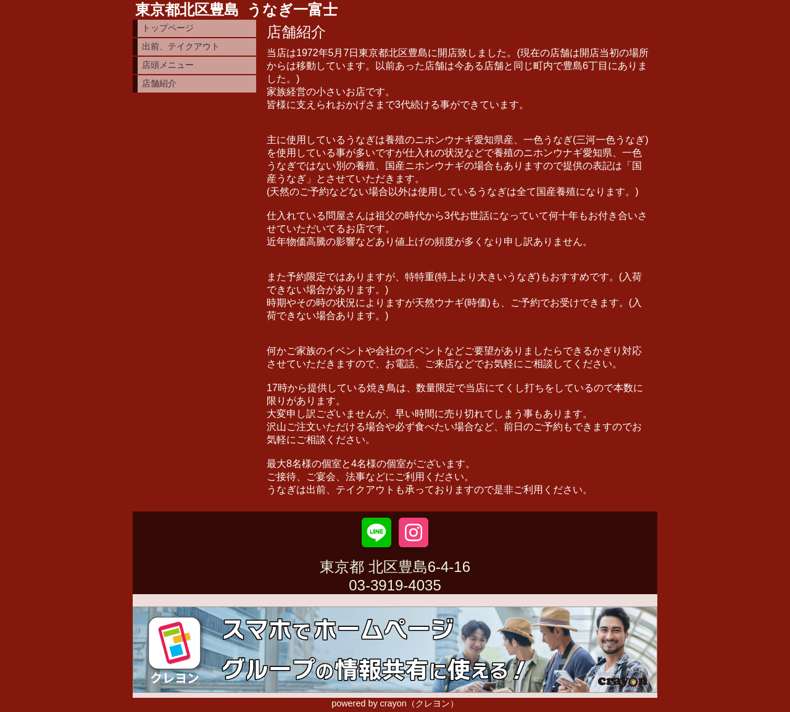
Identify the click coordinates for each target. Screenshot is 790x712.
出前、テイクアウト (181, 46)
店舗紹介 (159, 83)
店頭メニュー (168, 65)
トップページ (168, 28)
